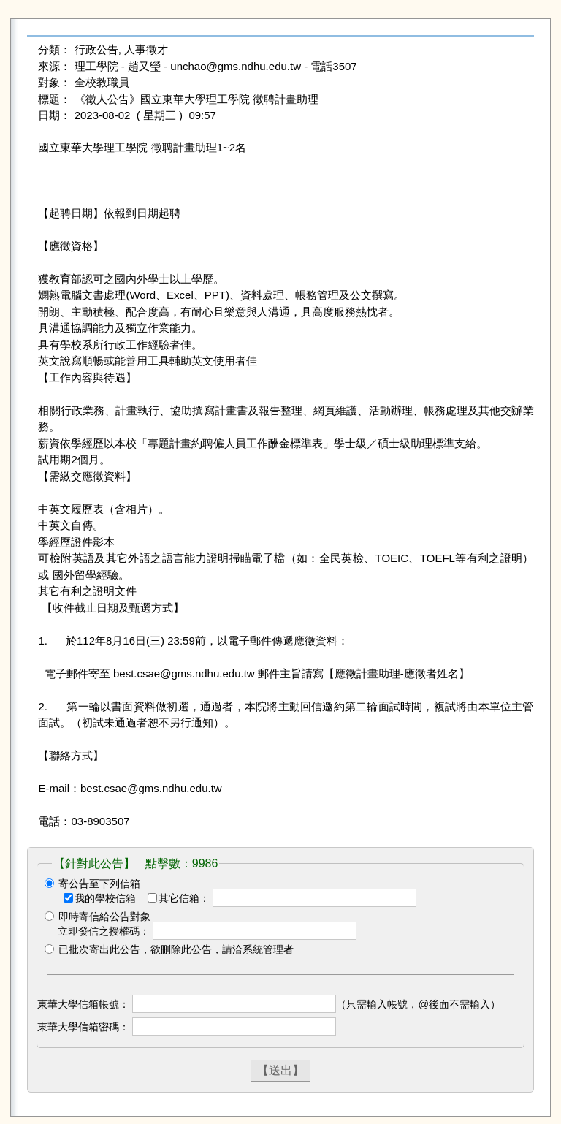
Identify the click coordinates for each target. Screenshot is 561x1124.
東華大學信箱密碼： (83, 1027)
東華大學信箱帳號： (83, 1004)
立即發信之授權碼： (104, 931)
